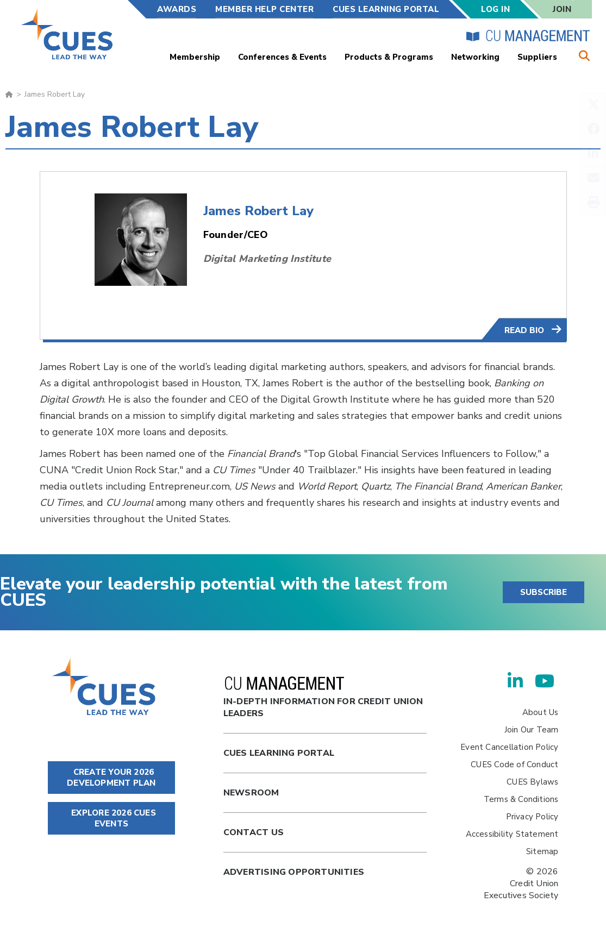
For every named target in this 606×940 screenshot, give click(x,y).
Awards (176, 9)
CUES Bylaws (532, 781)
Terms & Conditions (521, 799)
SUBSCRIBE (543, 592)
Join (562, 9)
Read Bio (525, 330)
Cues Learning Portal (278, 753)
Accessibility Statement (512, 834)
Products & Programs (389, 57)
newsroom (251, 793)
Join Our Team (531, 729)
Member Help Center (264, 9)
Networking (475, 57)
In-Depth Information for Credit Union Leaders (323, 697)
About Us (540, 712)
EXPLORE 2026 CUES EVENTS (111, 818)
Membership (195, 57)
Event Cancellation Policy (509, 747)
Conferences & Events (282, 57)
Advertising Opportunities (293, 872)
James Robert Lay (258, 211)
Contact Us (253, 832)
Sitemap (542, 851)
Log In (495, 9)
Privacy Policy (532, 816)
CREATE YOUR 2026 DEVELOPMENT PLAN (111, 777)
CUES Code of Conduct (514, 764)
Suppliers (537, 57)
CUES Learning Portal (386, 9)
